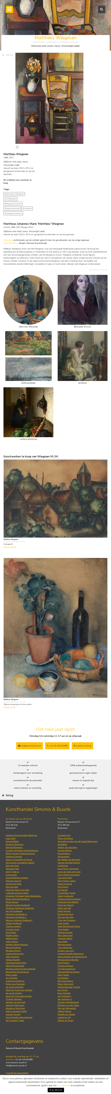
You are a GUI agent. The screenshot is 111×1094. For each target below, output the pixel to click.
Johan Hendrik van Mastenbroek (72, 956)
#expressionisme (12, 208)
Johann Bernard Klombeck (17, 899)
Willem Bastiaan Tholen (69, 987)
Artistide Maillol (65, 938)
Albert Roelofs (12, 956)
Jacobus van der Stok (15, 1002)
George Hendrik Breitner (69, 862)
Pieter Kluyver (12, 902)
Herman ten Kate (13, 884)
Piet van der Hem (65, 917)
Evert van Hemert (66, 905)
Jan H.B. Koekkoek (14, 911)
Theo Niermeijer (65, 947)
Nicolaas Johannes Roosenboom (20, 969)
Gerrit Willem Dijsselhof (69, 874)
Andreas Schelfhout (15, 981)
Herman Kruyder (65, 932)
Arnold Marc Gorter (66, 893)
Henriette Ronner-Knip (16, 962)
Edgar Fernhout (65, 884)
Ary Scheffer (11, 978)
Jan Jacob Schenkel (14, 987)
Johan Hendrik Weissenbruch (19, 1017)
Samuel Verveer (13, 1014)
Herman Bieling (65, 850)
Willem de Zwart (65, 1020)
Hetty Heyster (64, 911)
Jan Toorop (63, 990)
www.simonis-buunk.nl (16, 1062)
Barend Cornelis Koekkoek (18, 905)
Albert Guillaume (65, 896)
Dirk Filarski (63, 887)
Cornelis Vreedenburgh (68, 1002)
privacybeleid (63, 1085)
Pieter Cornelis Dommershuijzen (20, 853)
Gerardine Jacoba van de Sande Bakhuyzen (78, 841)
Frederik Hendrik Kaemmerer (71, 953)
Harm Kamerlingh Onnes (69, 926)
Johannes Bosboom (14, 844)
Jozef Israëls (11, 874)
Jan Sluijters (63, 978)
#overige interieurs (13, 213)
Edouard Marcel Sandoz (69, 972)
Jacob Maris (11, 932)
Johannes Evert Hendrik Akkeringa (21, 835)
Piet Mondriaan (64, 944)
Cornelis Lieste (12, 929)
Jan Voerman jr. (65, 996)
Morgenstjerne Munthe (68, 959)
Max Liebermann (65, 935)
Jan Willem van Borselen (69, 859)
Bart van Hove (12, 865)
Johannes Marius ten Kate (17, 890)
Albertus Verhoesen (15, 1005)
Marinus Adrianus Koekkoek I (19, 920)
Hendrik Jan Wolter (66, 1014)
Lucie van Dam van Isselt (69, 871)
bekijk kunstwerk (10, 547)
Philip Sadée (11, 975)
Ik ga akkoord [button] (56, 1090)
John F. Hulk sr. (12, 871)
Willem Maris (12, 938)
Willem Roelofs (13, 959)
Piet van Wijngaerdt (67, 1008)
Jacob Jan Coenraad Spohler (19, 996)
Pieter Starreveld (65, 984)
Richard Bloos (64, 853)
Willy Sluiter (63, 975)
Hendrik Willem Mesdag (17, 944)
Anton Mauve (12, 941)
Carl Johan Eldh (65, 878)
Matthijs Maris (12, 935)
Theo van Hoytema (66, 920)
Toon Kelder (63, 929)
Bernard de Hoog (65, 914)
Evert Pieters (63, 962)
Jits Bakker (62, 844)
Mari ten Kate (12, 887)
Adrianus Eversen (14, 856)
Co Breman (63, 865)
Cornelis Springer (14, 999)
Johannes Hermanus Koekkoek (20, 908)
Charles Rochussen (15, 953)
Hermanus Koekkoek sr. (16, 914)
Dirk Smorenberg (65, 981)
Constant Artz (64, 835)
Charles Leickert (13, 926)
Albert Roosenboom (15, 966)
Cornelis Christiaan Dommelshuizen (22, 850)
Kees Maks (62, 941)
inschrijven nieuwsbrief (17, 1073)
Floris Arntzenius (65, 838)
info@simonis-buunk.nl (16, 1065)
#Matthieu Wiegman (14, 194)
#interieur (27, 208)
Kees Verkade (64, 993)
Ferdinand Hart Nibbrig (68, 902)
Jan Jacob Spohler (14, 993)
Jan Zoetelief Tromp (15, 1020)
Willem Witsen (64, 1011)
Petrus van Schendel (15, 984)
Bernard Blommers (14, 847)
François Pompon (65, 966)
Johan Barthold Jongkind (17, 878)
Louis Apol (10, 838)
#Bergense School (13, 203)
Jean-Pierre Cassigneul (68, 868)
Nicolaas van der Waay (68, 1005)
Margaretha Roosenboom (17, 972)
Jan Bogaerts (64, 856)
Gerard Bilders (12, 841)
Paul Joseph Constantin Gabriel (20, 862)
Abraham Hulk (12, 868)
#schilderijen (10, 198)
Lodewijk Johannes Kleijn (17, 893)
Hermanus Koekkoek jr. (16, 917)
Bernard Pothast (13, 947)
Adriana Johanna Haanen (69, 899)
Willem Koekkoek (14, 923)
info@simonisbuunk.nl (29, 745)
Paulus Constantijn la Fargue (19, 859)
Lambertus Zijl (64, 1017)
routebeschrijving (82, 745)
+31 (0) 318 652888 (57, 745)
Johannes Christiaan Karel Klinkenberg (23, 896)
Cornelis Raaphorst (66, 969)
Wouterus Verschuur (15, 1008)
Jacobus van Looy (66, 950)
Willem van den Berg (67, 847)
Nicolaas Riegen (13, 950)
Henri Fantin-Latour (67, 881)
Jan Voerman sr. (65, 999)
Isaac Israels (63, 923)
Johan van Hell (64, 908)
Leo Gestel (63, 890)
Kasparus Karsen (13, 881)
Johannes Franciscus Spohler (19, 990)
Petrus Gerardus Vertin (16, 1011)
